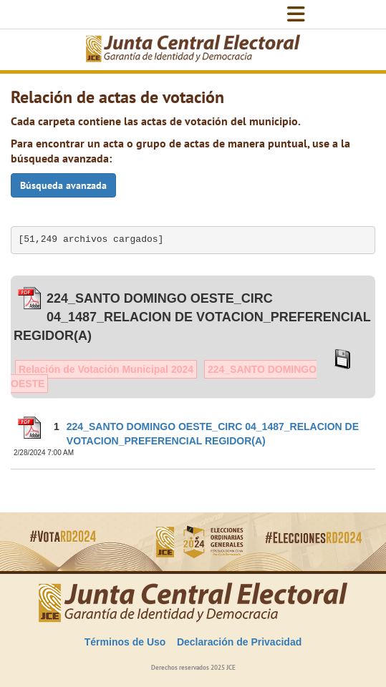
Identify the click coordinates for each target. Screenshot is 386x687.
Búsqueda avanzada (63, 185)
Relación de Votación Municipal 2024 (106, 369)
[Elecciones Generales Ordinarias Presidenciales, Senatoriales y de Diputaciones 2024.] (193, 50)
